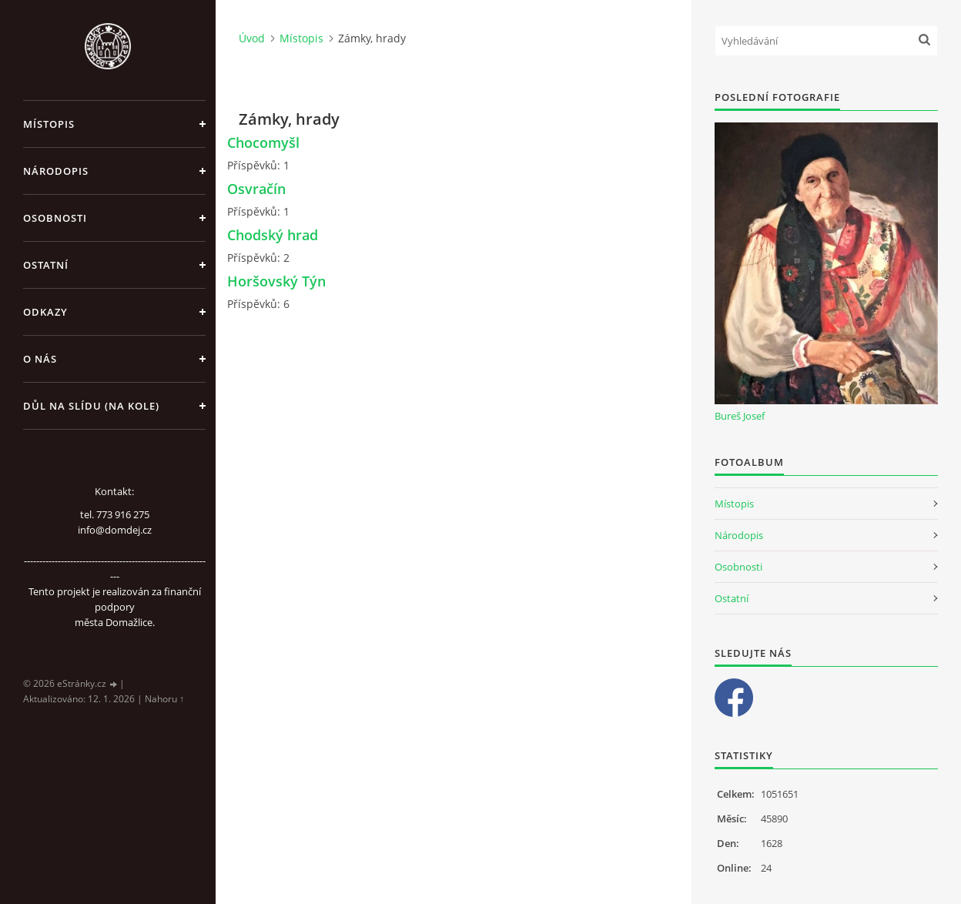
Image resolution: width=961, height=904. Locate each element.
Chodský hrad (272, 235)
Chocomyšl (263, 142)
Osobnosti (55, 218)
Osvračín (256, 188)
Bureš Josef (740, 416)
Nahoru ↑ (164, 698)
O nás (40, 359)
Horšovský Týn (276, 281)
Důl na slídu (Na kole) (91, 406)
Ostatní (46, 265)
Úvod (252, 38)
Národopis (56, 171)
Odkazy (45, 312)
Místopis (49, 124)
